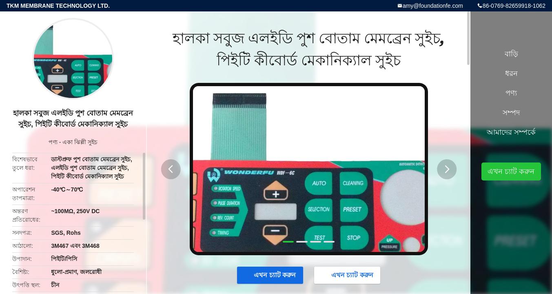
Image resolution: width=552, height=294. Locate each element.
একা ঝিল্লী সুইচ (80, 142)
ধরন (511, 73)
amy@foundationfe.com (433, 5)
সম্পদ (511, 113)
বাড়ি (511, 54)
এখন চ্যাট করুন (271, 275)
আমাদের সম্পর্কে (511, 132)
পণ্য (53, 142)
